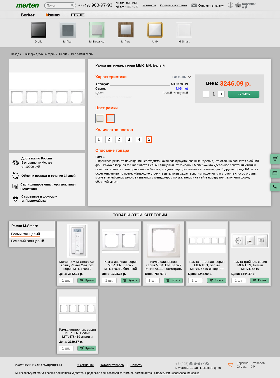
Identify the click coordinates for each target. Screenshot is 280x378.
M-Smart (184, 41)
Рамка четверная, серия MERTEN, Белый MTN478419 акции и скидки (77, 335)
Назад (15, 54)
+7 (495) (95, 5)
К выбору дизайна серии (39, 54)
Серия (63, 54)
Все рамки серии (82, 54)
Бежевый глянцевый (27, 241)
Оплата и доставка (173, 5)
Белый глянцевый (25, 234)
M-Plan (67, 41)
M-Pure (126, 41)
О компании (85, 365)
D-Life (38, 41)
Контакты (149, 5)
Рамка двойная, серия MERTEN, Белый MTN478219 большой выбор (121, 267)
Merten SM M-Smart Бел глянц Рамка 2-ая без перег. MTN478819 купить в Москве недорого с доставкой (77, 268)
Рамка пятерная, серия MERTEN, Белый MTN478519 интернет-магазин (206, 267)
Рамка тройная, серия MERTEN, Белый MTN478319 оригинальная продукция (250, 268)
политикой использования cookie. (178, 372)
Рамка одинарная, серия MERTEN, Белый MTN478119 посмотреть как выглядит (163, 267)
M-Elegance (96, 41)
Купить (244, 94)
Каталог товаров (112, 365)
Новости (136, 365)
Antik (155, 41)
